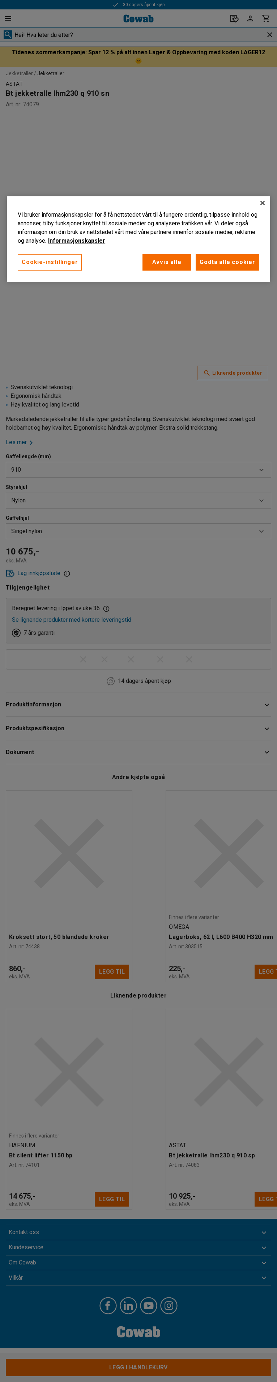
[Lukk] (262, 202)
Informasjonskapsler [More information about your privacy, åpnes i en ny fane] (76, 240)
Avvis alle (164, 262)
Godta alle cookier (227, 262)
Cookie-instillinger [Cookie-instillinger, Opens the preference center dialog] (50, 262)
